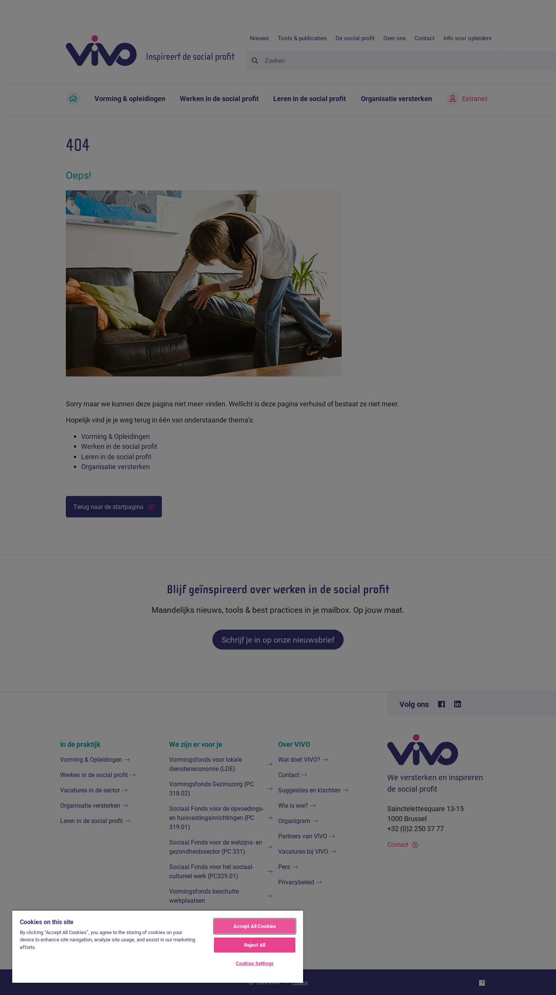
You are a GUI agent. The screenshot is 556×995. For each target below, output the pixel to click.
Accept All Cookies (254, 926)
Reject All (254, 944)
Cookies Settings (255, 963)
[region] (157, 946)
